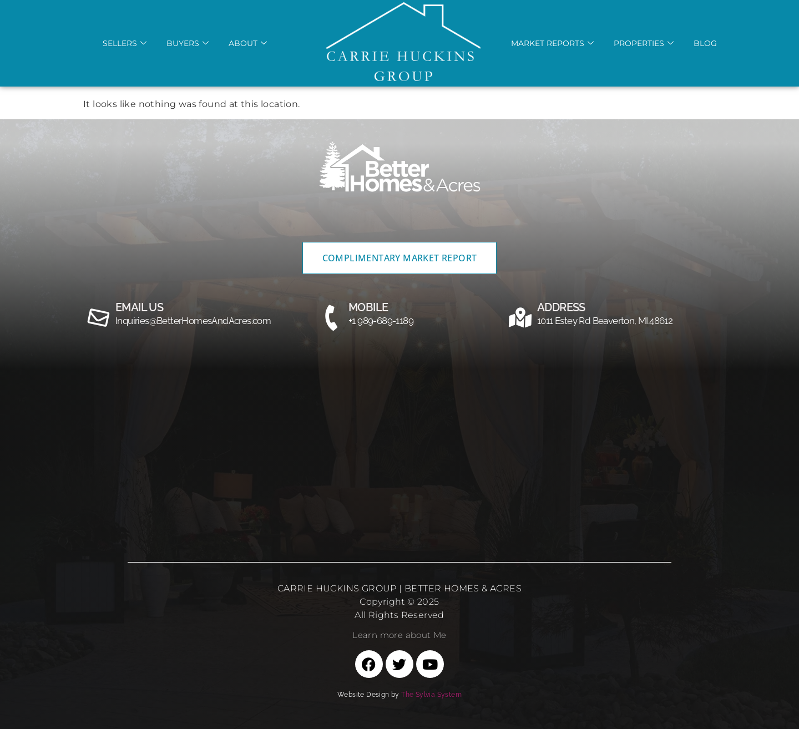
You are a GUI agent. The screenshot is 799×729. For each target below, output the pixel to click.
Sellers (124, 43)
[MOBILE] (332, 318)
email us (139, 307)
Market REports (552, 43)
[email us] (99, 318)
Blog (705, 43)
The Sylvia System (431, 694)
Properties (644, 43)
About (248, 43)
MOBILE (368, 307)
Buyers (187, 43)
